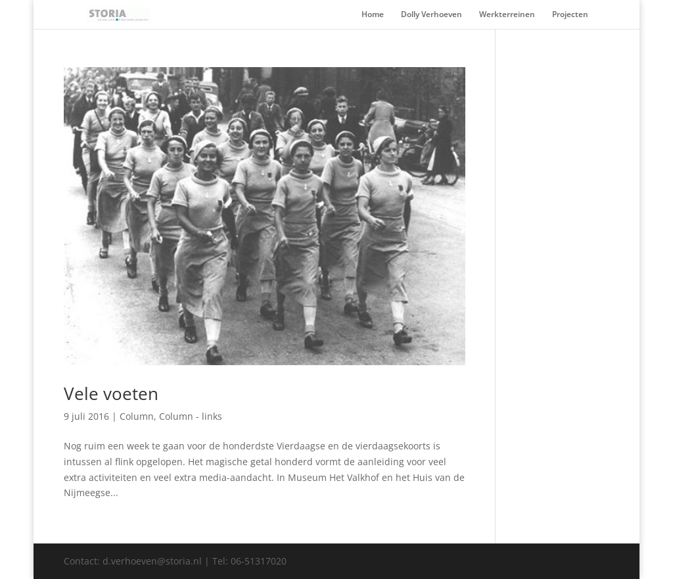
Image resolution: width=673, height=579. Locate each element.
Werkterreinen (507, 15)
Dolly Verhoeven (431, 15)
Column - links (190, 416)
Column (137, 416)
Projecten (570, 15)
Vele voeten (111, 393)
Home (372, 15)
